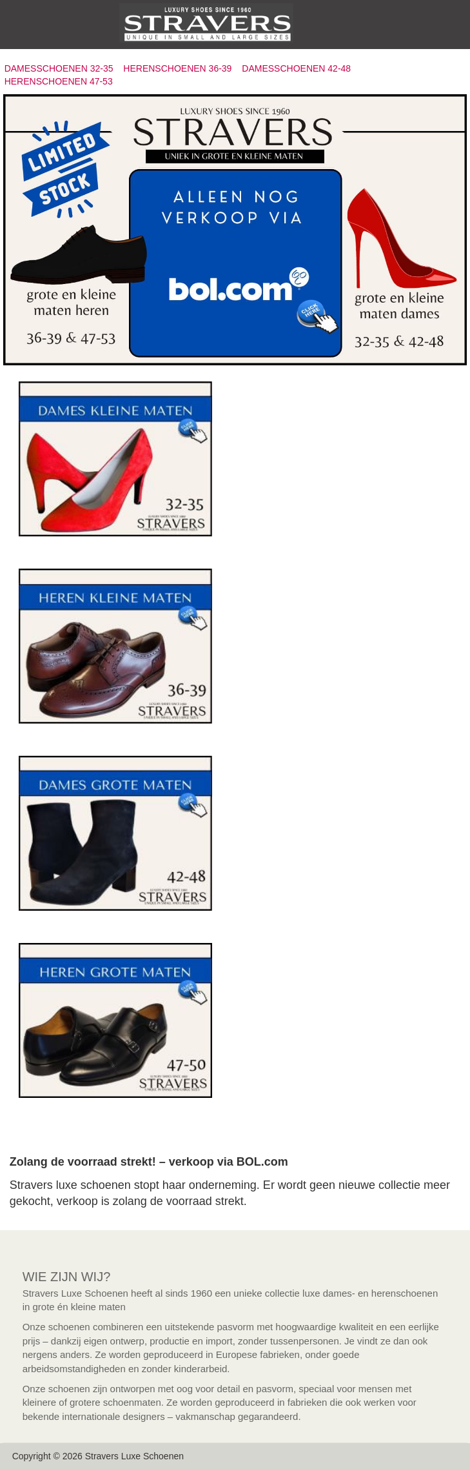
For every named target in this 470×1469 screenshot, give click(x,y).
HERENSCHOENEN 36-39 (177, 68)
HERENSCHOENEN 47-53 (59, 81)
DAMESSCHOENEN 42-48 (296, 68)
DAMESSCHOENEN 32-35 (59, 68)
